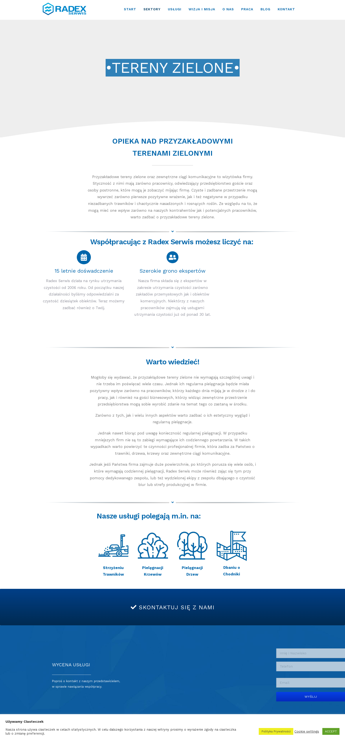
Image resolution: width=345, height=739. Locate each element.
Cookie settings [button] (306, 732)
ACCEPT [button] (331, 731)
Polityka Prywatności (276, 731)
